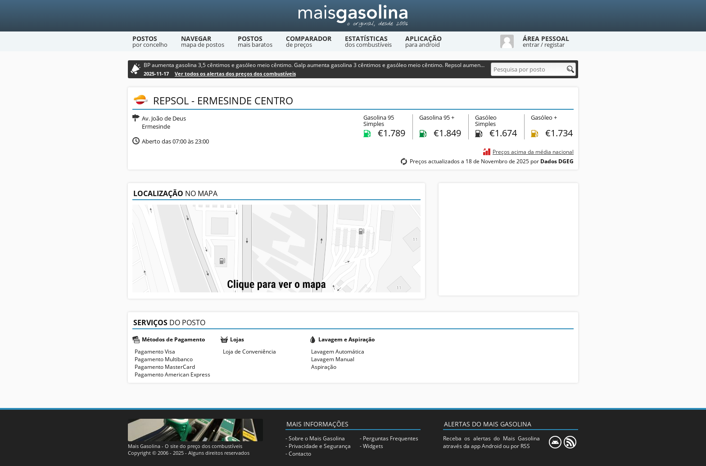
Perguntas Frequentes (390, 438)
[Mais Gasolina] (353, 15)
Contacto (300, 453)
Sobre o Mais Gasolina (317, 438)
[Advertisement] (508, 239)
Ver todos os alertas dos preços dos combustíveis (235, 73)
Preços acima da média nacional (533, 152)
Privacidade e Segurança (320, 446)
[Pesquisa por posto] (533, 69)
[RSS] (570, 442)
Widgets (373, 446)
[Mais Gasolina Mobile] (555, 442)
